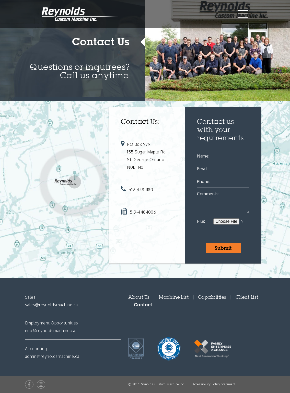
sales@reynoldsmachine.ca (51, 304)
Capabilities (212, 297)
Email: (202, 168)
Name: (203, 156)
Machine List (174, 297)
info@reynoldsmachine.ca (50, 330)
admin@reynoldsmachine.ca (52, 356)
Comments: (208, 193)
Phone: (203, 181)
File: (201, 221)
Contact (143, 305)
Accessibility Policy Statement (214, 384)
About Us (139, 297)
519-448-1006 (143, 212)
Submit (223, 248)
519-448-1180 (141, 189)
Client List (247, 297)
